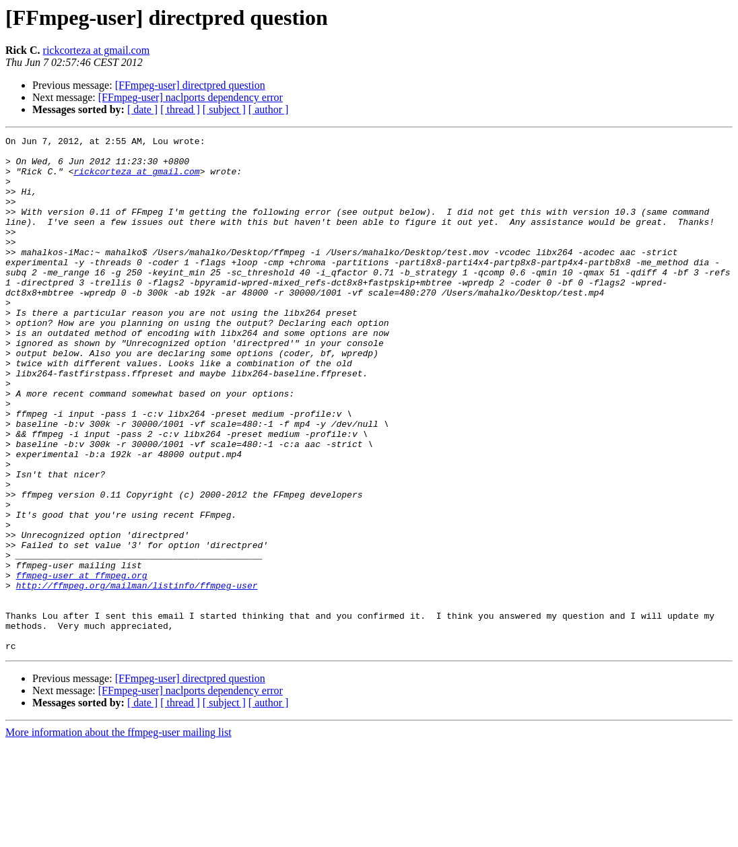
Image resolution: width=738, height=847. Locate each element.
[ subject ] (224, 109)
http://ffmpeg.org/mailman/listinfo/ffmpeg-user (137, 676)
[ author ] (268, 109)
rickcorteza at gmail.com (96, 50)
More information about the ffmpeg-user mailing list (118, 835)
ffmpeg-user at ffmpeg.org (81, 664)
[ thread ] (180, 109)
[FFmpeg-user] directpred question (190, 85)
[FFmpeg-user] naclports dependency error (190, 97)
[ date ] (142, 109)
